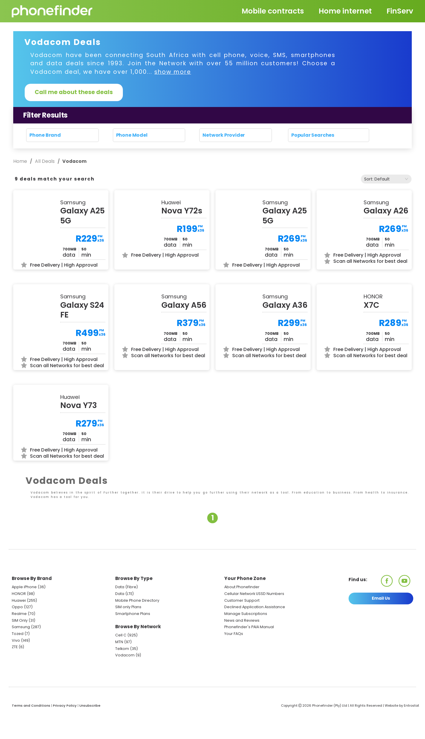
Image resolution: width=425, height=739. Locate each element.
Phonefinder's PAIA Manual (249, 651)
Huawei (19, 625)
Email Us (381, 623)
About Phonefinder (242, 611)
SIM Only (20, 645)
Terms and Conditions (31, 730)
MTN (119, 666)
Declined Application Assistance (254, 631)
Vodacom (125, 680)
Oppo (17, 631)
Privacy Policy (65, 730)
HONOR (19, 618)
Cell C (120, 660)
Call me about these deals (74, 92)
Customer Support (242, 625)
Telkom (122, 673)
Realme (19, 638)
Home (20, 161)
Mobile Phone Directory (137, 625)
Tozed (18, 658)
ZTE (15, 671)
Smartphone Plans (132, 638)
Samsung (21, 651)
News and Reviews (242, 645)
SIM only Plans (128, 631)
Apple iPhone (24, 611)
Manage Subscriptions (245, 638)
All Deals (45, 161)
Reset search (212, 145)
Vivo (16, 665)
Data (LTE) (124, 618)
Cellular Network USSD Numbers (254, 618)
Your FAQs (233, 658)
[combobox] (386, 179)
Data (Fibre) (126, 611)
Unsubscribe (90, 730)
